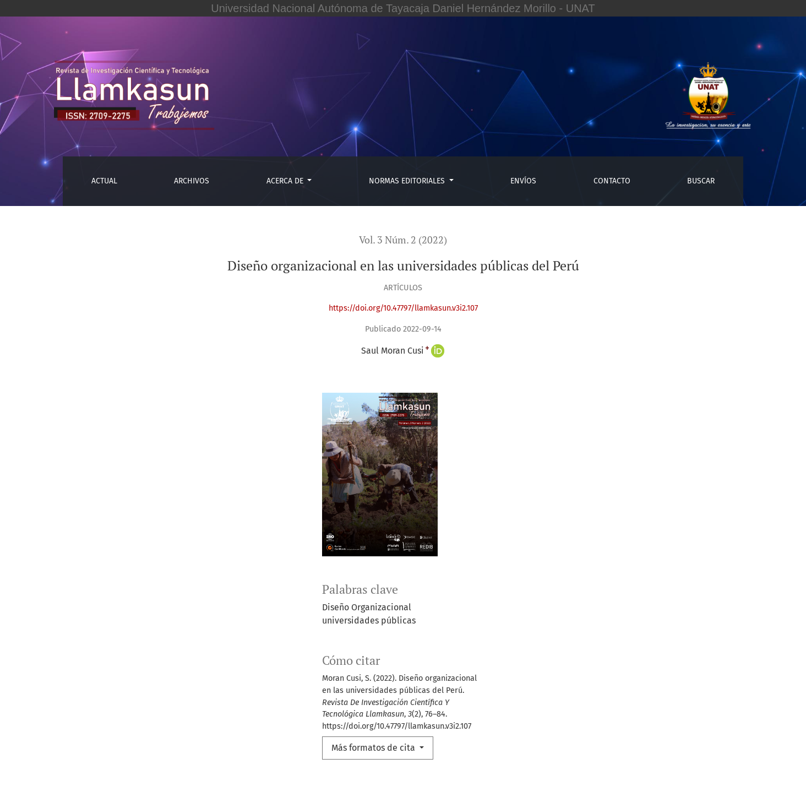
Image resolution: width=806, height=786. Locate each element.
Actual (104, 181)
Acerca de (286, 181)
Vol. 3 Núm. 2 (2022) (403, 240)
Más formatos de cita (374, 747)
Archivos (191, 181)
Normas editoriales (408, 181)
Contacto (611, 181)
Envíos (523, 181)
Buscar (701, 181)
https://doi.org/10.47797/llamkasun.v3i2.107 (403, 308)
